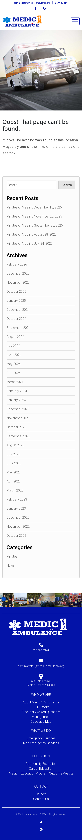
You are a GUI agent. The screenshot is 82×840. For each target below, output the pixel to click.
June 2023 (14, 463)
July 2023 (13, 454)
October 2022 (16, 536)
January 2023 (16, 508)
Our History (41, 707)
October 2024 (16, 319)
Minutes (12, 556)
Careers (41, 794)
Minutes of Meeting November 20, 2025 (34, 216)
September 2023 (18, 436)
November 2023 (18, 418)
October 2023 (16, 427)
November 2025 (18, 282)
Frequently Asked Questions (41, 712)
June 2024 (14, 355)
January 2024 (16, 400)
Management (41, 717)
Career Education (41, 769)
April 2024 (14, 373)
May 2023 (14, 472)
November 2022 (18, 526)
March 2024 (15, 382)
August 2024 (15, 337)
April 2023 (14, 481)
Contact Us (41, 799)
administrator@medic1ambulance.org (32, 3)
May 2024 (14, 364)
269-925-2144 (61, 3)
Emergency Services (41, 738)
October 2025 (16, 291)
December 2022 (18, 517)
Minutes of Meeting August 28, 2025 (32, 234)
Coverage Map (41, 722)
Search (67, 185)
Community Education (41, 764)
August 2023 (15, 445)
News (11, 565)
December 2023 (18, 409)
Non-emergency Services (41, 743)
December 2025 (18, 273)
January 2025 (16, 300)
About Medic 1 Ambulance (41, 702)
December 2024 (18, 310)
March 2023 (15, 490)
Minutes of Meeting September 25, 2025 (35, 225)
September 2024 (18, 328)
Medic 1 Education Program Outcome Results (41, 773)
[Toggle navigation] (75, 21)
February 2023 (17, 499)
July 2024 (13, 346)
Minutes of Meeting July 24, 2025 (30, 243)
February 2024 (17, 391)
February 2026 (17, 264)
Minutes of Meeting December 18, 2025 (34, 207)
